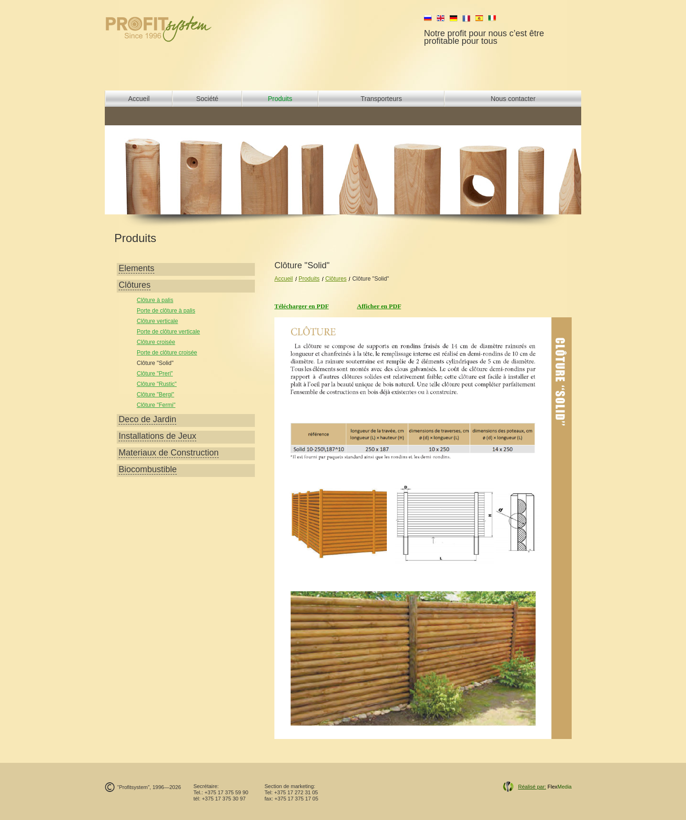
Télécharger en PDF (301, 306)
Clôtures (336, 278)
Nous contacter (513, 98)
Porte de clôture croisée (167, 352)
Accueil (139, 98)
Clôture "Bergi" (155, 394)
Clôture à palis (155, 300)
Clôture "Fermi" (156, 405)
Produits (280, 98)
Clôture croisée (156, 342)
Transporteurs (381, 98)
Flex (545, 787)
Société (207, 98)
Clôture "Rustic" (157, 384)
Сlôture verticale (157, 321)
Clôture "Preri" (155, 373)
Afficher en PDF (379, 306)
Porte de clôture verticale (168, 331)
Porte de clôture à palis (166, 310)
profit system (174, 28)
